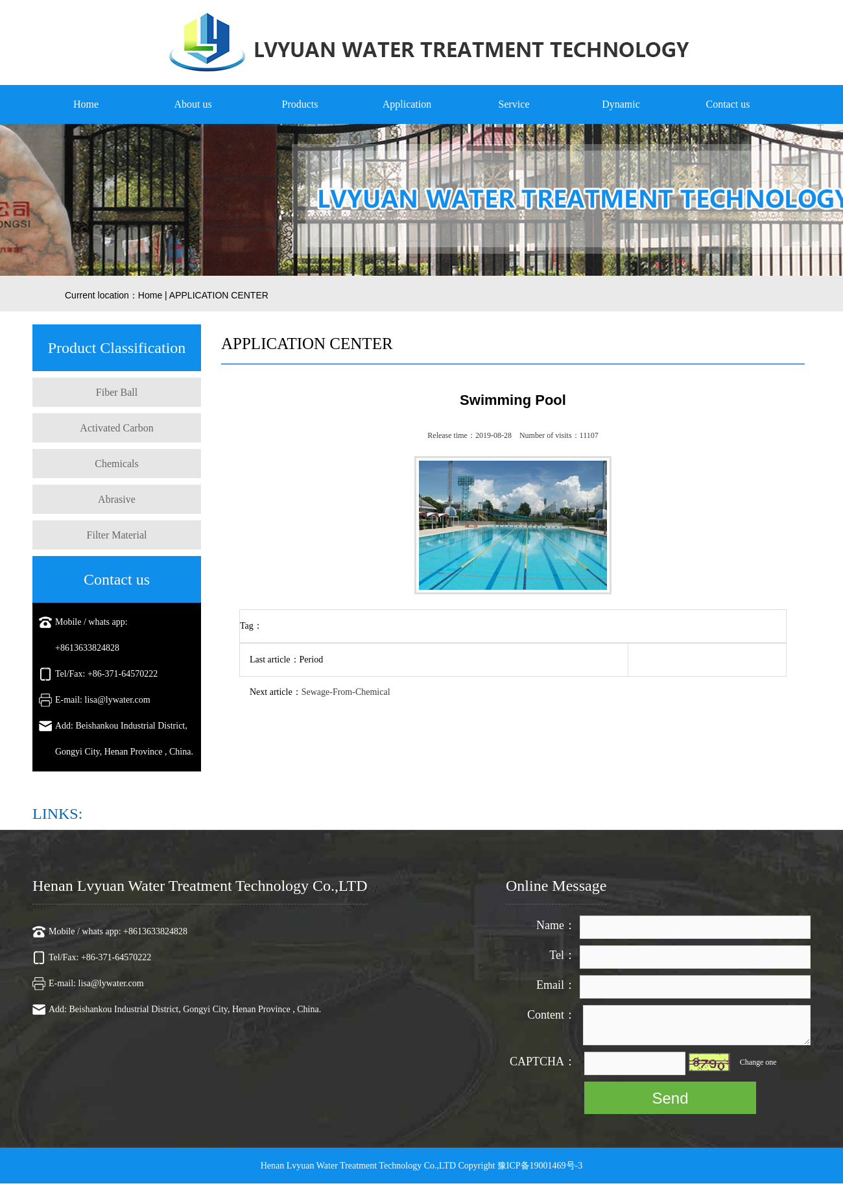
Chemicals (117, 463)
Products (300, 104)
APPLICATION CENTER (218, 295)
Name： (556, 925)
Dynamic (621, 104)
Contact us (728, 104)
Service (514, 104)
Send (670, 1098)
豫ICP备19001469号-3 (539, 1165)
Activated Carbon (116, 427)
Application (407, 104)
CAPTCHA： (543, 1061)
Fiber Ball (116, 392)
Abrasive (117, 499)
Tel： (562, 955)
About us (192, 104)
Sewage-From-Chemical (346, 692)
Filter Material (117, 534)
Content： (551, 1014)
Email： (556, 984)
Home (86, 104)
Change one (758, 1062)
